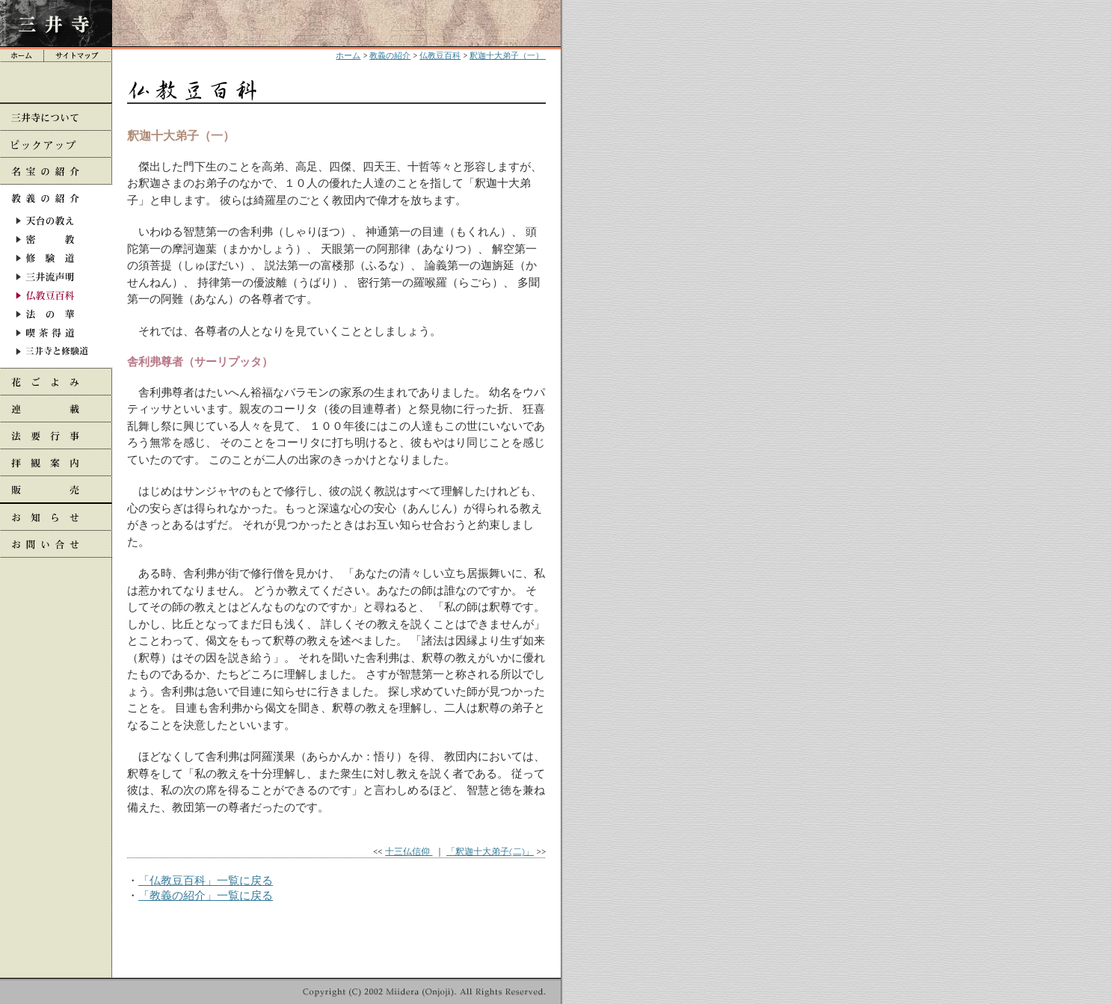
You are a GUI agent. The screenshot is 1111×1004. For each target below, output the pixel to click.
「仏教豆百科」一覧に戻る (205, 880)
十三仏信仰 (408, 851)
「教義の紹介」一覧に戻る (205, 895)
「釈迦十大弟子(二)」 (490, 851)
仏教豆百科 (440, 55)
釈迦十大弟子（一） (508, 55)
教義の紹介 (389, 55)
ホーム (348, 55)
